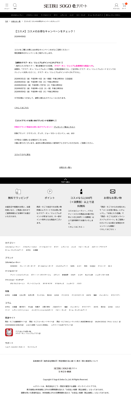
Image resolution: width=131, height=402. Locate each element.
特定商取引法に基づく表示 (69, 361)
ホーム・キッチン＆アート (95, 16)
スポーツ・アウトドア (99, 247)
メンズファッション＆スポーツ (42, 310)
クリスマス (65, 295)
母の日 (49, 295)
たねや (73, 275)
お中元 (28, 250)
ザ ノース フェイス (33, 283)
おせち (88, 295)
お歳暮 (35, 250)
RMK (85, 266)
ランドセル (41, 295)
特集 (7, 291)
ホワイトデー (115, 295)
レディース (64, 16)
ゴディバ (56, 275)
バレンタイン (103, 295)
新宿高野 (65, 275)
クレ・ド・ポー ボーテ (27, 266)
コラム (8, 302)
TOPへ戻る (65, 182)
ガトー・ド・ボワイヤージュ (41, 275)
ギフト (56, 16)
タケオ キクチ (47, 283)
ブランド (9, 257)
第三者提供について (90, 361)
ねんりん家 (89, 275)
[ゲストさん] (116, 7)
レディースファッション (20, 310)
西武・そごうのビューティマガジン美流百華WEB (74, 322)
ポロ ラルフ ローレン (17, 283)
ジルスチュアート (62, 266)
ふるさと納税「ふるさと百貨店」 (37, 325)
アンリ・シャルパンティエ (19, 275)
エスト (79, 266)
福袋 (95, 295)
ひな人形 (22, 295)
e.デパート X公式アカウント (61, 325)
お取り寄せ (46, 307)
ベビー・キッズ (80, 16)
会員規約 (36, 361)
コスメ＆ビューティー (17, 16)
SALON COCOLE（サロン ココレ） (107, 322)
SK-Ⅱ (110, 266)
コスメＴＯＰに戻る (22, 155)
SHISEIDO (13, 266)
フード (7, 310)
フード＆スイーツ (46, 16)
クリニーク (102, 266)
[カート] (124, 7)
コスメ (117, 307)
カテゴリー (10, 242)
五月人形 (31, 295)
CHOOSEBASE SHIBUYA (13, 325)
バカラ (79, 283)
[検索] (15, 7)
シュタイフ (70, 283)
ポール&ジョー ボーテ (45, 266)
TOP (6, 22)
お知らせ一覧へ (65, 168)
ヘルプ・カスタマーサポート (15, 347)
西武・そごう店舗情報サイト (15, 322)
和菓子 (37, 307)
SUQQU (92, 266)
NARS (72, 266)
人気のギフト (57, 307)
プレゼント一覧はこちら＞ (64, 127)
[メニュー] (7, 7)
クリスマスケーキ (78, 295)
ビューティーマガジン (114, 16)
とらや (80, 275)
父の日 (56, 295)
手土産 (30, 307)
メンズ (71, 16)
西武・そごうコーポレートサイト (40, 322)
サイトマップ (32, 347)
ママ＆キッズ (59, 283)
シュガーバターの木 (102, 275)
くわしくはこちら (21, 108)
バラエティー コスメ (32, 16)
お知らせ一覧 (15, 22)
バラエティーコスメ (30, 247)
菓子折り (22, 307)
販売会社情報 (49, 361)
